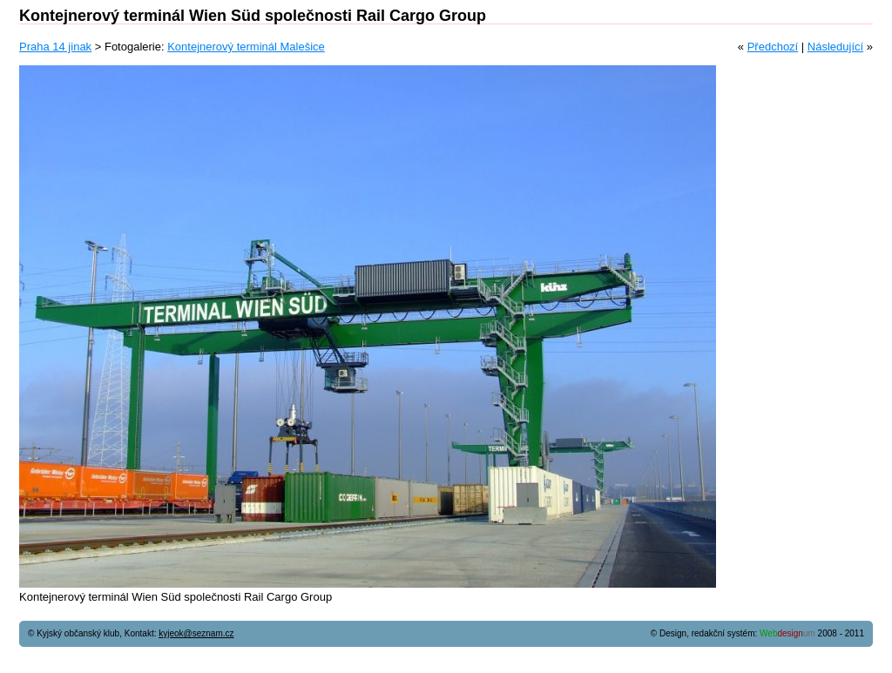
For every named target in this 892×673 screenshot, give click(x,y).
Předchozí (773, 46)
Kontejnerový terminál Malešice (246, 46)
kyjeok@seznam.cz (196, 633)
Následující (835, 46)
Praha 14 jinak (55, 46)
